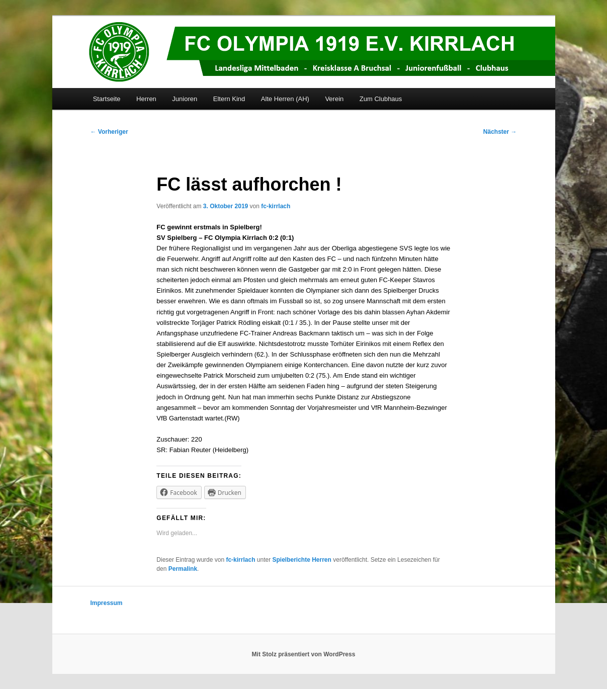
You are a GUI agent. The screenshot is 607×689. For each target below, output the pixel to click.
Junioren (184, 99)
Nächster (500, 131)
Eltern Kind (229, 99)
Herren (146, 99)
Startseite (107, 99)
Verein (334, 99)
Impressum (107, 603)
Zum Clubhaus (381, 99)
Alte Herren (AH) (285, 99)
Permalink (182, 568)
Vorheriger (109, 131)
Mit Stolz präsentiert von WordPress (304, 654)
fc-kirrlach (275, 206)
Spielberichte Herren (302, 559)
